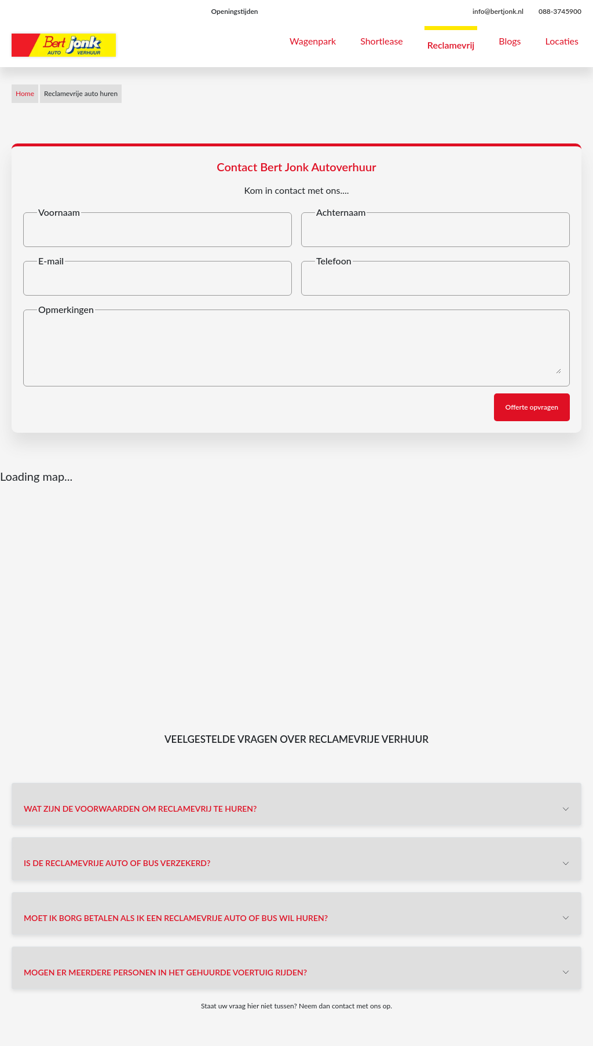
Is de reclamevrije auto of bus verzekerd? (117, 863)
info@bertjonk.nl (498, 11)
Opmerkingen (66, 309)
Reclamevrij (451, 44)
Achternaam (340, 212)
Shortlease (381, 40)
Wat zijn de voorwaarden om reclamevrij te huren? (140, 808)
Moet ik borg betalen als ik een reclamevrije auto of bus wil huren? (176, 918)
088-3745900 (560, 11)
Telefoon (334, 260)
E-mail (51, 260)
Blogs (510, 40)
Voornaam (59, 212)
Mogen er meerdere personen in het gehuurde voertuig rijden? (165, 972)
